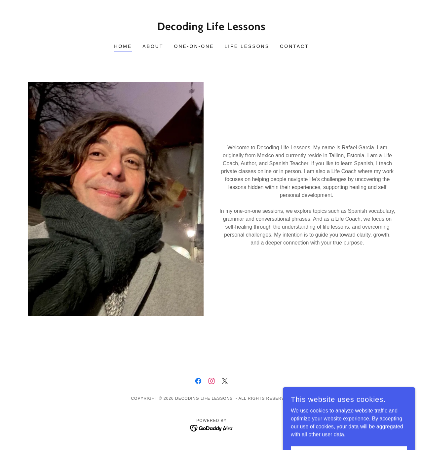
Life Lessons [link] (247, 46)
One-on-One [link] (194, 46)
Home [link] (123, 46)
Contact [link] (294, 46)
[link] (211, 28)
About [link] (152, 46)
